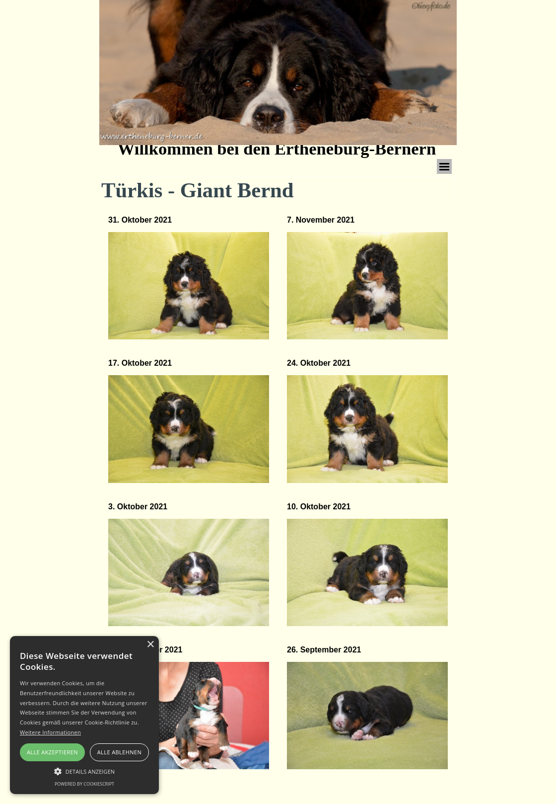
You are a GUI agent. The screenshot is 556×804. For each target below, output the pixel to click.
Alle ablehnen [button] (119, 752)
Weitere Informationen (50, 732)
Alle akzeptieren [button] (52, 752)
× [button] (150, 644)
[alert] (84, 715)
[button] (84, 770)
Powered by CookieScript (84, 784)
